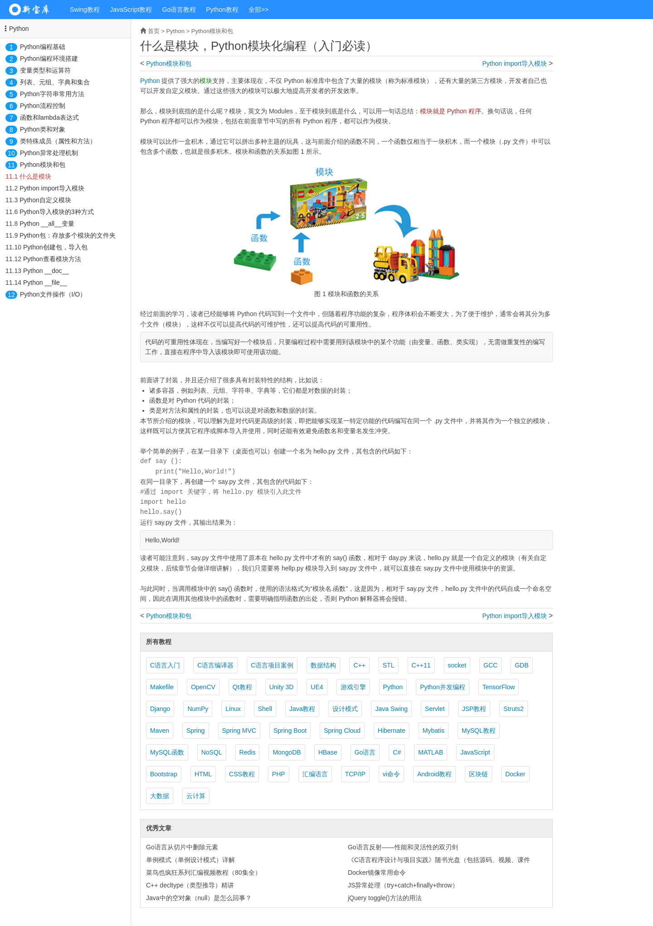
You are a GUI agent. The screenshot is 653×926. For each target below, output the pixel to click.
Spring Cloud (342, 730)
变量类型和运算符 (45, 70)
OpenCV (203, 687)
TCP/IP (355, 774)
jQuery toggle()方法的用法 (385, 898)
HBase (327, 752)
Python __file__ (45, 282)
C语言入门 (165, 665)
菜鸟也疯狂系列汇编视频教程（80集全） (203, 872)
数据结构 (323, 665)
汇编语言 (315, 774)
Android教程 (434, 774)
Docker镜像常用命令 (377, 872)
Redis (247, 752)
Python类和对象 (42, 129)
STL (389, 665)
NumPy (197, 708)
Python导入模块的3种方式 (56, 211)
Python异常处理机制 (49, 152)
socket (457, 665)
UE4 (317, 687)
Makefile (162, 687)
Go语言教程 (179, 9)
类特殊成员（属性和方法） (58, 141)
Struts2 (513, 708)
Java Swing (391, 708)
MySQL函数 (167, 752)
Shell (265, 708)
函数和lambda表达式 (49, 117)
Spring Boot (290, 730)
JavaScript (475, 752)
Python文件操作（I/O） (53, 294)
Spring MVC (239, 730)
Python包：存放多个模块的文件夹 (67, 235)
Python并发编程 (442, 687)
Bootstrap (163, 774)
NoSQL (211, 752)
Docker (515, 774)
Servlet (435, 708)
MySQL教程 (479, 730)
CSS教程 (242, 774)
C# (397, 752)
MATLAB (430, 752)
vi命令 (391, 774)
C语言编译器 (215, 665)
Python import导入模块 (51, 188)
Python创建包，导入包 (55, 247)
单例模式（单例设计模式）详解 (190, 859)
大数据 (159, 795)
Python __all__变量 (46, 223)
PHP (278, 774)
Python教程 (222, 9)
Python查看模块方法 (52, 259)
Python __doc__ (46, 270)
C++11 (421, 665)
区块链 (478, 774)
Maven (159, 730)
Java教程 (302, 708)
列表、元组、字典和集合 (55, 82)
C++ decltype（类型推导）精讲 (190, 885)
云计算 (195, 795)
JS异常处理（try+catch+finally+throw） (403, 885)
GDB (521, 665)
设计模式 (345, 708)
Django (160, 708)
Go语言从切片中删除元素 (182, 847)
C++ (359, 665)
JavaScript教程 (131, 9)
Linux (232, 708)
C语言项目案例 (272, 665)
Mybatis (433, 730)
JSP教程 (474, 708)
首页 (154, 31)
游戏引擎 (353, 687)
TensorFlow (498, 687)
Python (19, 28)
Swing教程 (85, 9)
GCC (490, 665)
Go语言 (365, 752)
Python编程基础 (42, 46)
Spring (195, 730)
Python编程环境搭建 (49, 58)
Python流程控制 (42, 105)
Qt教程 (242, 687)
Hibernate (391, 730)
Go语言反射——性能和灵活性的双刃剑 (403, 847)
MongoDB (287, 752)
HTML (203, 774)
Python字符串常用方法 (52, 93)
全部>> (258, 9)
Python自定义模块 (45, 200)
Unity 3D (281, 687)
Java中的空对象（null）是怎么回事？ (199, 898)
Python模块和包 (42, 164)
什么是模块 (35, 176)
